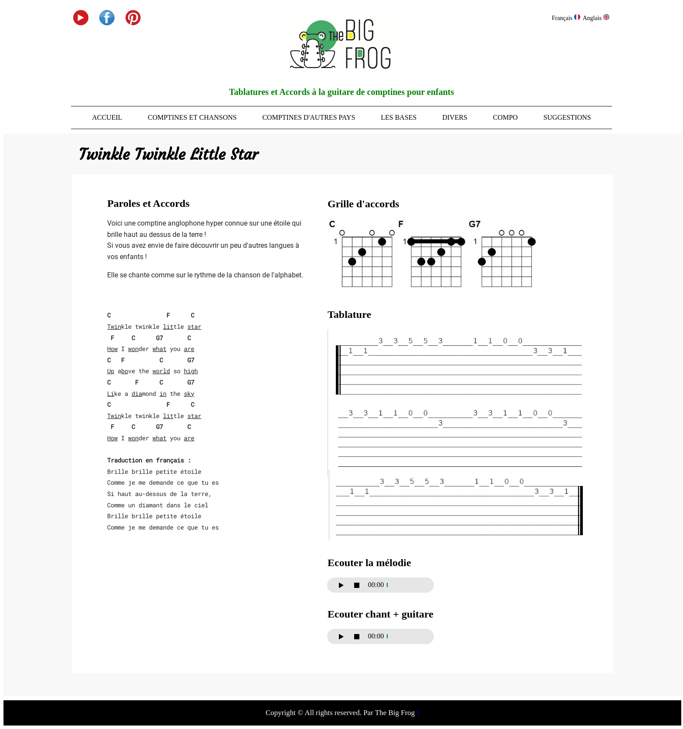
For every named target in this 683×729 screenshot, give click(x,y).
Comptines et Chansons (192, 117)
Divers (454, 117)
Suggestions (567, 117)
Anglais (596, 18)
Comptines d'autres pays (308, 117)
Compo (505, 117)
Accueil (107, 117)
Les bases (398, 117)
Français (566, 18)
